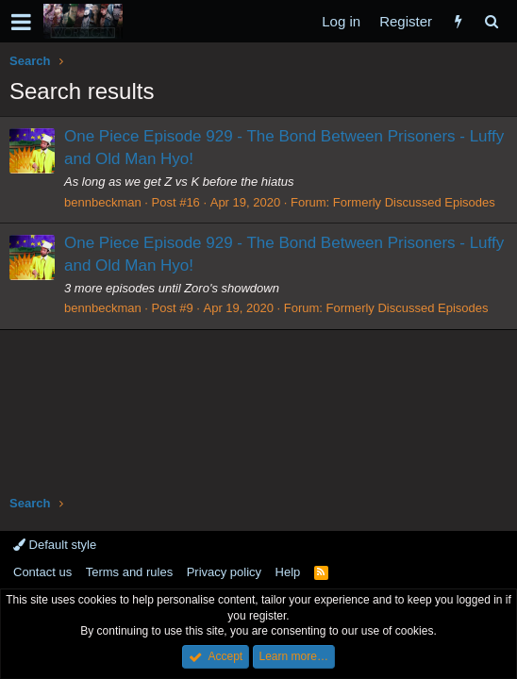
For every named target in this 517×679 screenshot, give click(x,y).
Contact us (42, 572)
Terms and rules (129, 572)
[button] (21, 22)
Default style (54, 545)
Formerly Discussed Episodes (414, 202)
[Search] (491, 21)
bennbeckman (103, 202)
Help (288, 572)
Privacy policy (224, 572)
